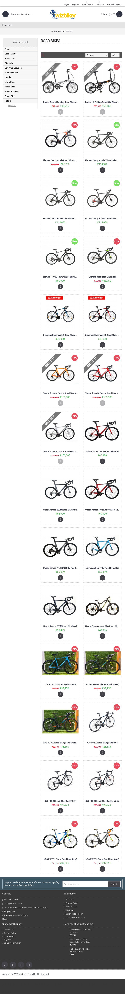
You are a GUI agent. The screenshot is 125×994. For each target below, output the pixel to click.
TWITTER (13, 158)
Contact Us (8, 930)
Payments (7, 939)
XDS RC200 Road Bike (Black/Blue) (102, 743)
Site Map (68, 910)
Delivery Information (11, 943)
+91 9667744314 (10, 899)
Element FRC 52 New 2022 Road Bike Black (61, 277)
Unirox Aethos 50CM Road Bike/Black (60, 626)
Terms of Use (70, 906)
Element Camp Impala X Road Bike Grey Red (103, 218)
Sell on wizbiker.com (73, 914)
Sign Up (114, 884)
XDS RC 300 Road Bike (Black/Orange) (60, 743)
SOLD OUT (14, 80)
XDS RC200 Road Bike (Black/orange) (102, 801)
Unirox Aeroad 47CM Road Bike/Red (102, 451)
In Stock (12, 70)
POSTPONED (15, 96)
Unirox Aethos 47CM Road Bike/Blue (102, 568)
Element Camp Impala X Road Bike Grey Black (103, 160)
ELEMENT (13, 143)
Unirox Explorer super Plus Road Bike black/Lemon (103, 626)
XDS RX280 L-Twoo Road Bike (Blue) (60, 859)
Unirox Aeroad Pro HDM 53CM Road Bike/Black (61, 568)
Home (54, 31)
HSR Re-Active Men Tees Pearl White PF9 (80, 950)
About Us (69, 899)
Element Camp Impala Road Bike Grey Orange (61, 160)
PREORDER (14, 75)
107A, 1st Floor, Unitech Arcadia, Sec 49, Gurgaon (25, 907)
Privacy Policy (71, 903)
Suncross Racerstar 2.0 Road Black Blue (61, 335)
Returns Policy (9, 933)
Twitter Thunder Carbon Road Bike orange (61, 393)
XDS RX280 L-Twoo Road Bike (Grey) (102, 859)
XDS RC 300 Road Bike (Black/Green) (102, 684)
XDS (11, 168)
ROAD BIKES (65, 31)
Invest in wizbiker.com (74, 917)
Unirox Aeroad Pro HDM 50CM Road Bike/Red (103, 510)
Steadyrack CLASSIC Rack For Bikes (80, 931)
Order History (9, 936)
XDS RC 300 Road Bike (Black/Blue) (60, 684)
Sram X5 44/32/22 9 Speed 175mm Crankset (80, 940)
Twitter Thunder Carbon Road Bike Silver (61, 451)
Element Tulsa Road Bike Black (102, 277)
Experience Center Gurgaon (15, 915)
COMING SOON (16, 85)
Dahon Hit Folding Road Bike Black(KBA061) (103, 102)
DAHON (12, 138)
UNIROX (12, 163)
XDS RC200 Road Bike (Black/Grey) (60, 801)
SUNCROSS (14, 153)
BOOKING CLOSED (17, 90)
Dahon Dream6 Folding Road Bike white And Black (61, 102)
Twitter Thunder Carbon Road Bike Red (102, 393)
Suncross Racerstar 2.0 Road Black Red (103, 335)
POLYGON (13, 148)
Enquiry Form (9, 911)
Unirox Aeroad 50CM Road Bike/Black (60, 510)
